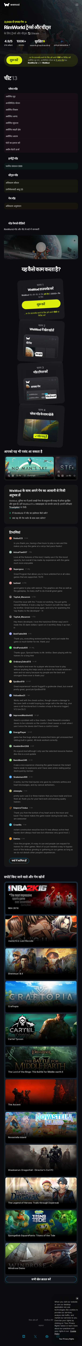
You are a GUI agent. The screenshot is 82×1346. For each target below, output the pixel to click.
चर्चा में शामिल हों (19, 860)
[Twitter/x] (35, 1336)
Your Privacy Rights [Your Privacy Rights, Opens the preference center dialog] (66, 1339)
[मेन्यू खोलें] (77, 4)
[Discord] (23, 1337)
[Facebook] (47, 1336)
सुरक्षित (40, 41)
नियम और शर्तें (33, 1320)
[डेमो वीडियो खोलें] (41, 247)
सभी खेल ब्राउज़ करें (41, 1279)
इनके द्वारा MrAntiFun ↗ (62, 45)
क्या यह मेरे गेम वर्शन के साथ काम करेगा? (29, 518)
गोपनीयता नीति (48, 1320)
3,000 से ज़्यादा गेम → (15, 22)
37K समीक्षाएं (8, 45)
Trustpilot (14, 507)
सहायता (41, 1325)
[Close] (77, 1298)
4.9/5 (8, 41)
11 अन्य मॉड (60, 60)
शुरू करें (14, 60)
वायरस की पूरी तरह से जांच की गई (40, 46)
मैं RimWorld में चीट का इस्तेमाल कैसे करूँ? (30, 513)
